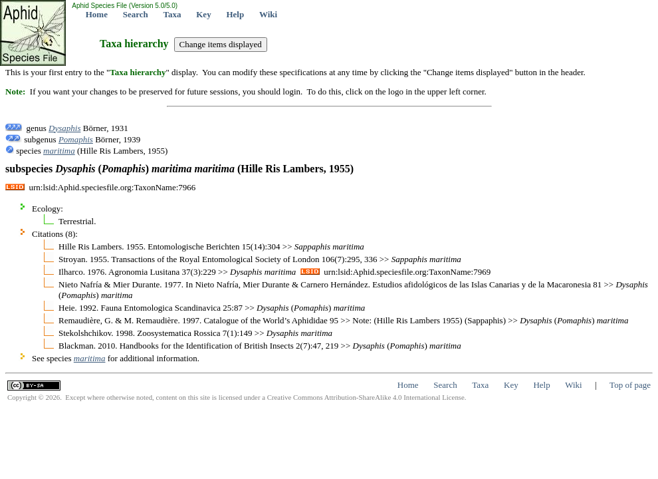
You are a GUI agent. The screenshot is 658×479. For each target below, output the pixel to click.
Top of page (630, 385)
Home (97, 14)
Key (203, 14)
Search (135, 14)
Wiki (268, 14)
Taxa (172, 14)
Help (235, 14)
